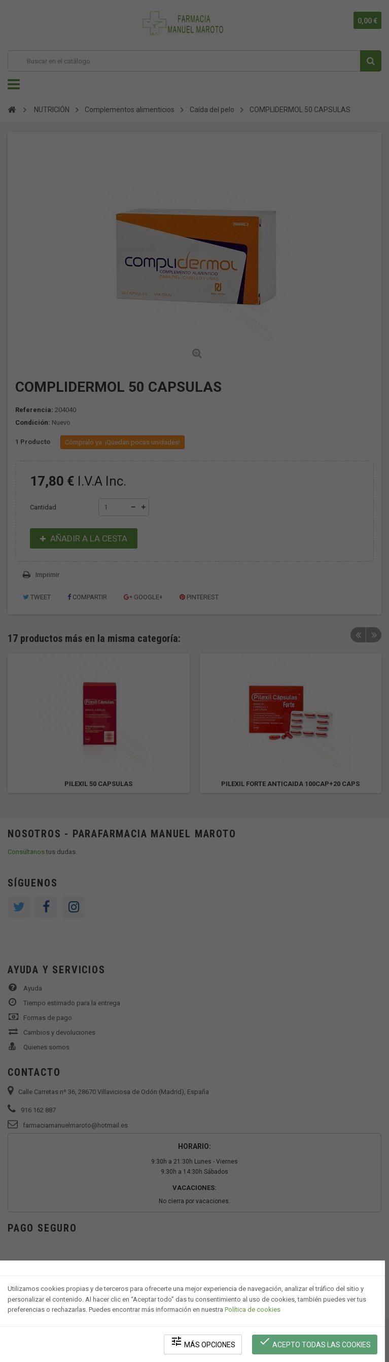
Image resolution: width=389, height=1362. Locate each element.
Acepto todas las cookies (315, 1342)
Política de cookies (252, 1309)
